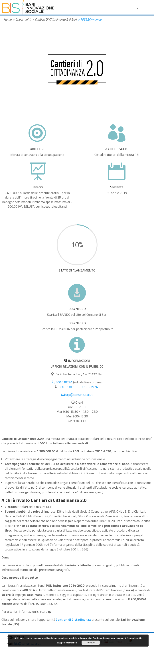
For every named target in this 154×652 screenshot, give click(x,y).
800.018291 (62, 382)
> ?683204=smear (90, 19)
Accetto (91, 642)
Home (7, 19)
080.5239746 (90, 386)
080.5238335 (68, 386)
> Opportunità (22, 19)
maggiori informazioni (66, 643)
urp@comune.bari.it (77, 394)
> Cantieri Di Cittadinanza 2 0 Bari (54, 19)
